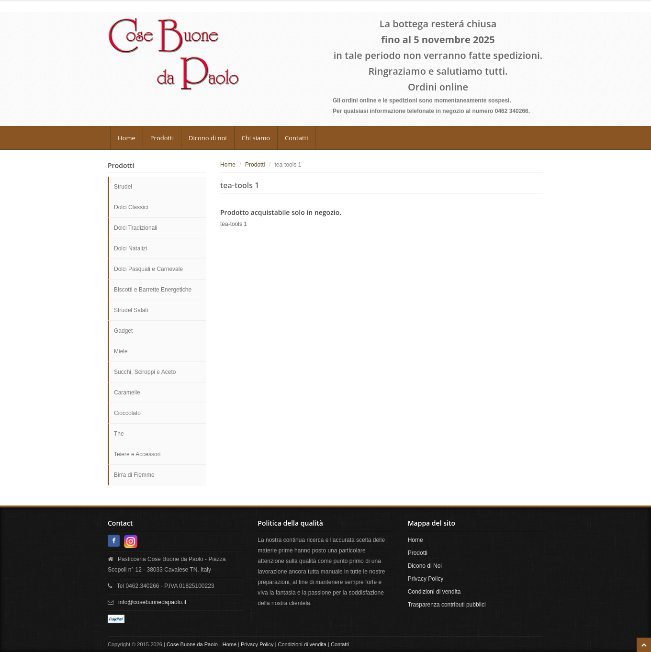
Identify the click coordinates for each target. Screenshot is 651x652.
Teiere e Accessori (137, 454)
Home (126, 138)
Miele (121, 351)
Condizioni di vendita (434, 591)
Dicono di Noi (425, 565)
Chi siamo (256, 138)
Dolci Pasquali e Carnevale (148, 269)
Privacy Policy (426, 578)
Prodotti (162, 138)
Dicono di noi (208, 138)
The (119, 433)
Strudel (123, 186)
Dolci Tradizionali (135, 228)
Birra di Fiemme (134, 475)
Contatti (296, 138)
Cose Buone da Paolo (192, 644)
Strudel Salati (131, 310)
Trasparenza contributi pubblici (447, 604)
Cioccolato (127, 413)
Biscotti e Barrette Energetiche (152, 289)
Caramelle (127, 392)
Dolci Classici (131, 207)
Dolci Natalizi (130, 248)
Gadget (123, 330)
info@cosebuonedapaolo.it (152, 602)
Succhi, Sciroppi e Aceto (145, 372)
